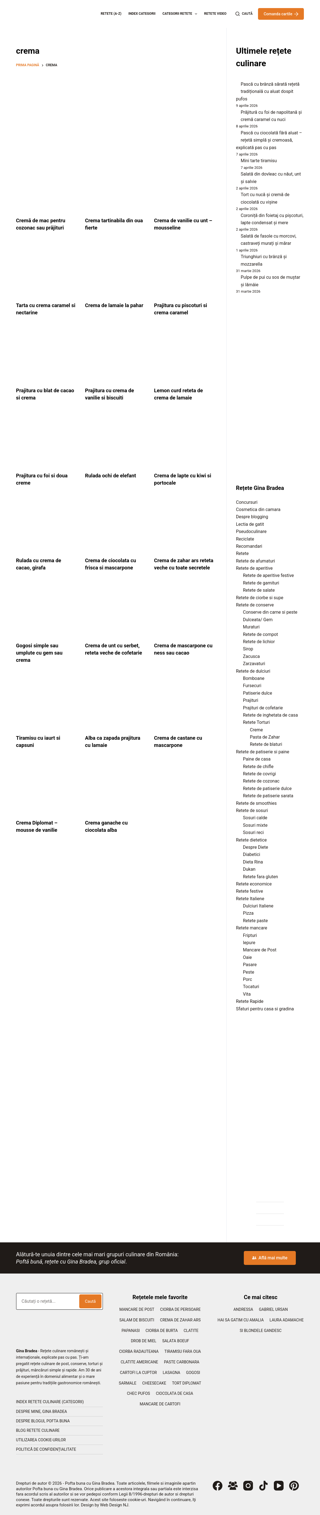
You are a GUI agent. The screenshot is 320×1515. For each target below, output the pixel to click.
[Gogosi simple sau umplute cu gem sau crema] (46, 618)
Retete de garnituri (261, 583)
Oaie (247, 957)
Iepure (249, 942)
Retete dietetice (251, 840)
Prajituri (250, 700)
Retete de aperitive (254, 568)
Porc (247, 979)
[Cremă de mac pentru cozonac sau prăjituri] (46, 185)
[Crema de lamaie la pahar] (115, 270)
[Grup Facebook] (233, 1486)
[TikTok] (263, 1486)
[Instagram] (248, 1486)
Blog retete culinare (38, 1430)
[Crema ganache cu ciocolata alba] (115, 795)
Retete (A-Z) (111, 14)
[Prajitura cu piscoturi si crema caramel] (184, 270)
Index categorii (142, 14)
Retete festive (249, 891)
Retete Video (215, 14)
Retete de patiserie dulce (267, 788)
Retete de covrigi (259, 773)
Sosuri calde (255, 817)
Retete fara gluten (260, 876)
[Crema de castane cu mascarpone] (184, 710)
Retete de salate (259, 590)
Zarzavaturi (254, 663)
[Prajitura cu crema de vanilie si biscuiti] (115, 355)
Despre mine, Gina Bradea (41, 1411)
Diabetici (251, 854)
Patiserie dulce (257, 693)
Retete (242, 553)
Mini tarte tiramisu (259, 160)
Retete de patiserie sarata (268, 795)
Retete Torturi (256, 722)
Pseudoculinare (251, 531)
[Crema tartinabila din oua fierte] (115, 185)
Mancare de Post (259, 950)
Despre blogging (252, 516)
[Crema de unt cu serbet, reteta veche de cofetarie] (115, 618)
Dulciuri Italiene (258, 906)
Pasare (250, 964)
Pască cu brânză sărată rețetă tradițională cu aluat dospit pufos (268, 92)
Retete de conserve (255, 605)
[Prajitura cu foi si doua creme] (46, 440)
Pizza (248, 913)
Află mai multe (269, 1257)
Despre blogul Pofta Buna (43, 1421)
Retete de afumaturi (255, 561)
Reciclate (245, 539)
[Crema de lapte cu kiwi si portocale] (184, 440)
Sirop (248, 649)
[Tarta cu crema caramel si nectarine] (46, 270)
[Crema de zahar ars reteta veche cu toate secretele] (184, 526)
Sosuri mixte (255, 825)
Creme (256, 729)
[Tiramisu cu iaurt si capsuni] (46, 710)
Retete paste (255, 920)
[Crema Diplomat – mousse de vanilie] (46, 795)
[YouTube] (279, 1486)
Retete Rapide (250, 1001)
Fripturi (250, 935)
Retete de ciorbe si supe (259, 597)
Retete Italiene (250, 898)
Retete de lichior (259, 641)
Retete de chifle (258, 766)
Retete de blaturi (266, 744)
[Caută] (243, 14)
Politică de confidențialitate (46, 1449)
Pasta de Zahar (265, 737)
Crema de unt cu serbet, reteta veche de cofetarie (115, 659)
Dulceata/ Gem (258, 619)
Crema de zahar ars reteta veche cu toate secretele (180, 567)
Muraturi (251, 627)
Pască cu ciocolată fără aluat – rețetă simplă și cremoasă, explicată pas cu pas (269, 140)
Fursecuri (252, 685)
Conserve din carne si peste (270, 612)
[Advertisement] (115, 113)
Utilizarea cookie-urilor (41, 1440)
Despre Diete (255, 847)
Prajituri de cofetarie (263, 707)
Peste (248, 972)
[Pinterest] (294, 1486)
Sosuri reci (253, 832)
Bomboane (253, 678)
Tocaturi (251, 986)
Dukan (249, 869)
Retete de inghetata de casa (270, 715)
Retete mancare (251, 928)
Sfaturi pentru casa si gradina (265, 1008)
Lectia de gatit (250, 524)
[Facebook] (217, 1486)
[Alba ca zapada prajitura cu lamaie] (115, 710)
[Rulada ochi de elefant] (115, 440)
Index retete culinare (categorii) (50, 1402)
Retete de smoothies (256, 803)
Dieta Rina (253, 862)
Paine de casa (257, 759)
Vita (247, 994)
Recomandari (249, 546)
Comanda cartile (281, 14)
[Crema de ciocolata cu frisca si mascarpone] (115, 526)
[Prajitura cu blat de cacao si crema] (46, 355)
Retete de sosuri (252, 810)
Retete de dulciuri (253, 671)
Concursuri (246, 502)
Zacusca (251, 656)
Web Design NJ (114, 1504)
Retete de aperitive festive (268, 575)
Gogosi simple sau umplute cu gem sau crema (41, 659)
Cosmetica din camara (258, 509)
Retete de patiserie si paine (262, 751)
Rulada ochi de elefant (113, 475)
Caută (90, 1301)
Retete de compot (260, 634)
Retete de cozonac (261, 781)
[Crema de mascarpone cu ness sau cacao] (184, 618)
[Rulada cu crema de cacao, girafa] (46, 526)
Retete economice (254, 884)
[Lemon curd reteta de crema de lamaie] (184, 355)
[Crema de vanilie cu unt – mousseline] (184, 185)
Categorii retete (180, 14)
